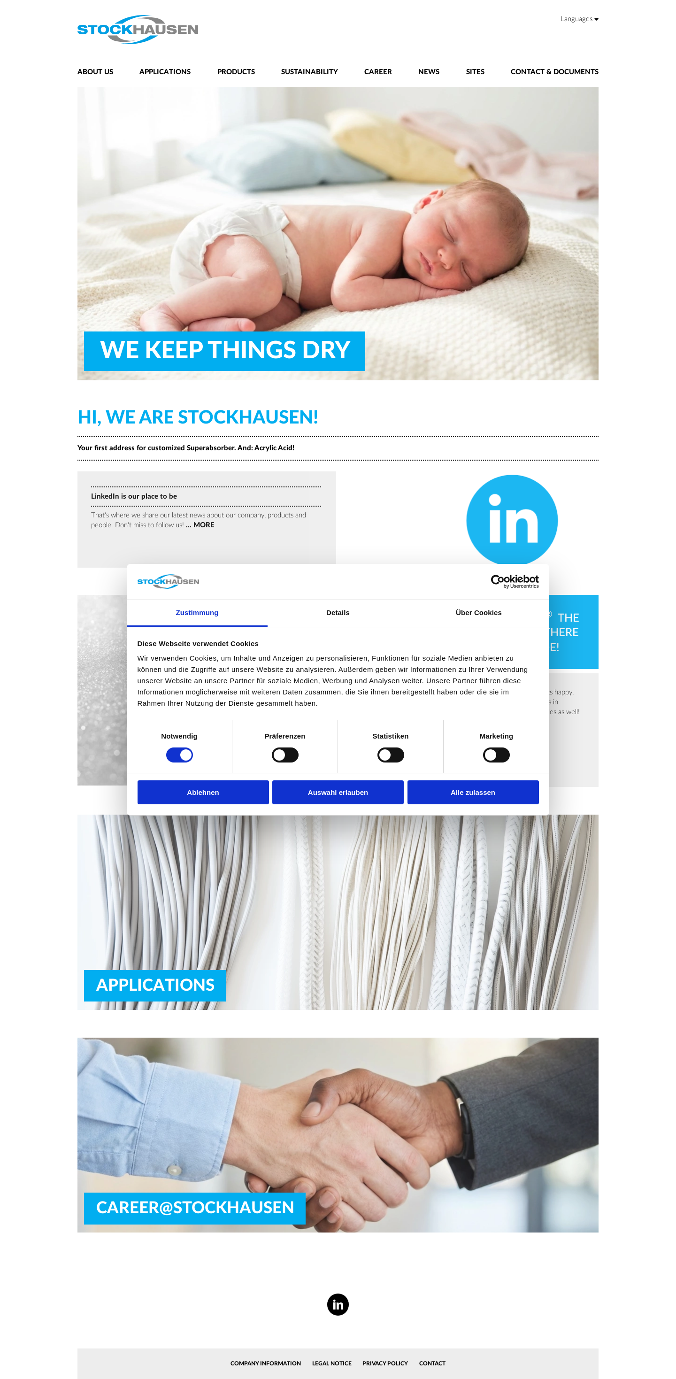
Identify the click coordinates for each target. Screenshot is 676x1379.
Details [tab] (338, 612)
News (428, 72)
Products (236, 72)
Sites (475, 72)
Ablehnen (203, 792)
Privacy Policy (385, 1363)
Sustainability (309, 72)
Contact (432, 1363)
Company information (265, 1363)
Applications (165, 72)
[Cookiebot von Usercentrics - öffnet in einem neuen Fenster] (498, 582)
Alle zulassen (473, 792)
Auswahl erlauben (338, 792)
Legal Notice (332, 1363)
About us (95, 72)
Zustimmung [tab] (197, 612)
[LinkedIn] (338, 1305)
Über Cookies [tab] (479, 612)
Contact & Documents (555, 72)
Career (378, 72)
